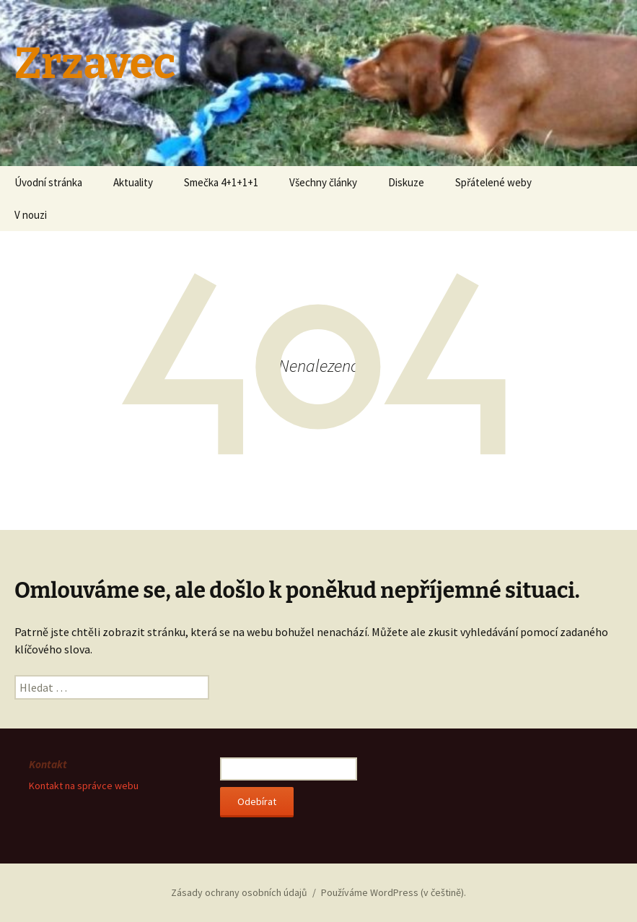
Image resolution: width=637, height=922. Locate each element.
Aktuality (133, 182)
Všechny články (323, 182)
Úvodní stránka (48, 182)
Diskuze (406, 182)
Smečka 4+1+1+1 (221, 182)
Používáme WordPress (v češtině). (393, 892)
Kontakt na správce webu (84, 785)
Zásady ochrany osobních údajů (239, 892)
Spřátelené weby (493, 182)
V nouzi (30, 215)
